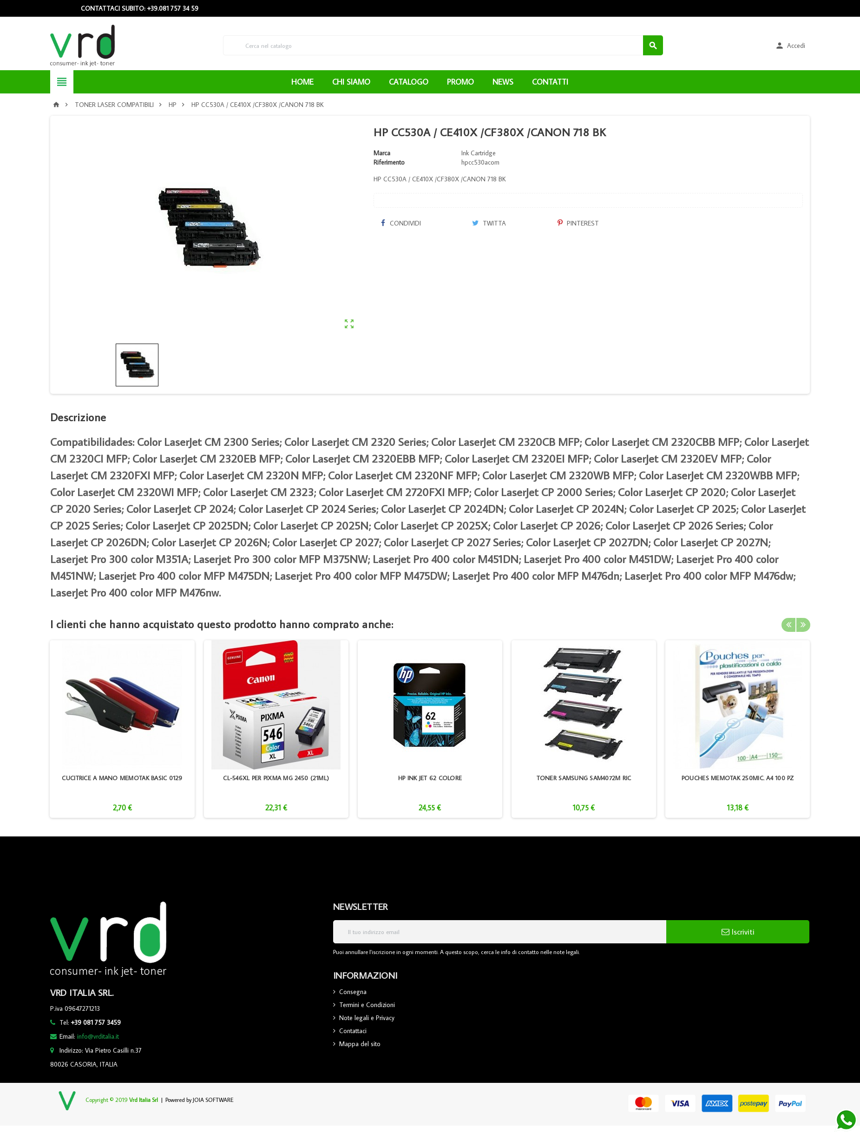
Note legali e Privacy (366, 1018)
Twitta (489, 223)
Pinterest (578, 223)
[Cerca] (443, 45)
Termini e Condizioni (367, 1005)
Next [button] (803, 624)
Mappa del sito (360, 1044)
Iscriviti (738, 932)
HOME (302, 82)
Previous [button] (788, 624)
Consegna (353, 992)
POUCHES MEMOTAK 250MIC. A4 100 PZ (738, 778)
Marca (382, 153)
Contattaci (353, 1031)
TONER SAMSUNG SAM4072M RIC (584, 778)
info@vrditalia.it (98, 1036)
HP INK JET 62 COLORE (430, 778)
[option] (122, 729)
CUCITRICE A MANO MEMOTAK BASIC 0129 (122, 778)
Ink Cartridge (478, 153)
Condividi (400, 223)
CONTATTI (550, 82)
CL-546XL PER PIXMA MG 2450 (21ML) (276, 778)
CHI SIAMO (351, 82)
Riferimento (389, 162)
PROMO (460, 82)
